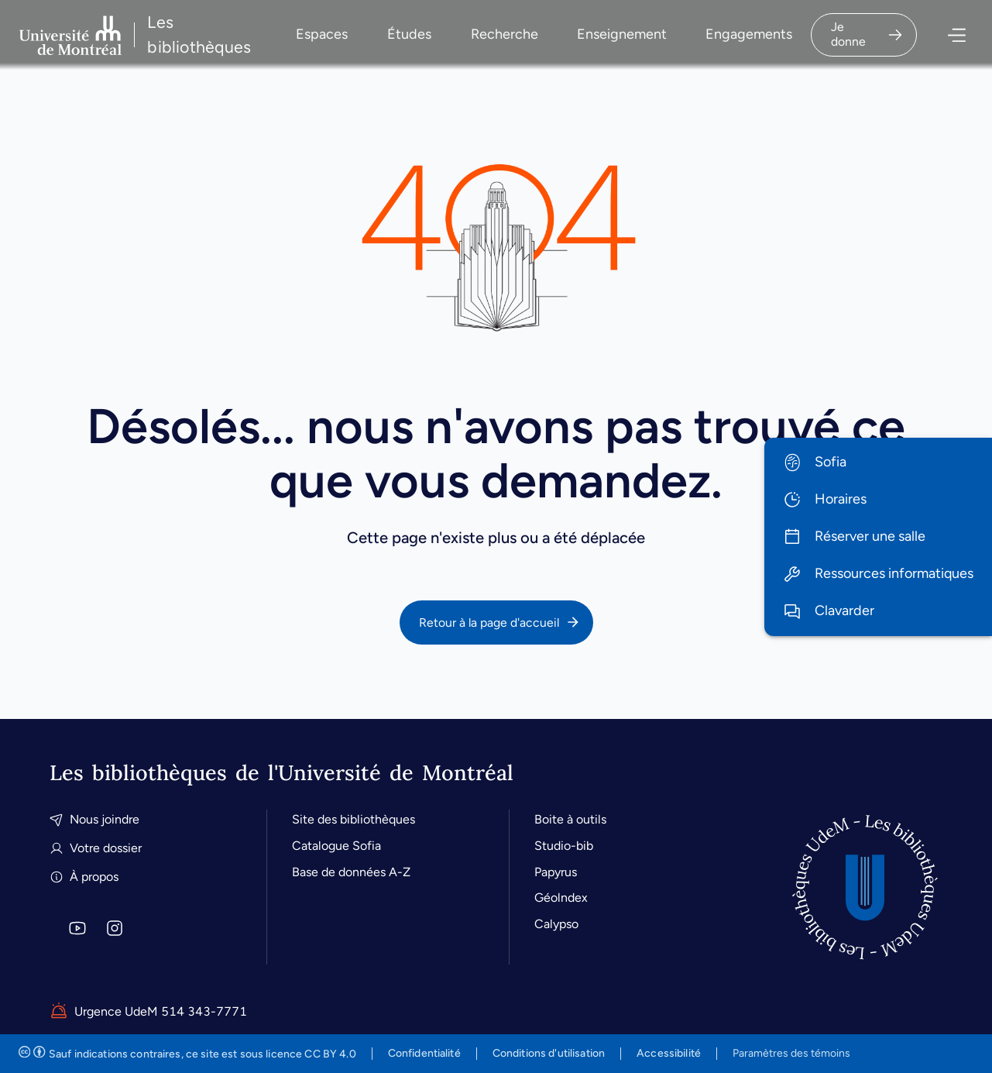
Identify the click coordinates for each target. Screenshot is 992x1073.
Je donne (867, 34)
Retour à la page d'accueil (500, 622)
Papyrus (555, 872)
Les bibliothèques (199, 34)
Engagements (748, 34)
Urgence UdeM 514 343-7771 (148, 1011)
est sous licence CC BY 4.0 (187, 1054)
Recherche (504, 34)
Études (409, 34)
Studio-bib (563, 845)
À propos (84, 876)
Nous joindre (94, 819)
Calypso (556, 924)
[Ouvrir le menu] (946, 35)
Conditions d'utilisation (549, 1053)
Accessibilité (669, 1053)
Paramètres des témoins (791, 1053)
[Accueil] (865, 887)
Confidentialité (424, 1053)
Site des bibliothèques (353, 819)
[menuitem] (878, 462)
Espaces (322, 34)
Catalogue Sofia (336, 845)
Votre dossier (96, 848)
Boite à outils (570, 819)
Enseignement (622, 34)
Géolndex (561, 897)
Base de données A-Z (351, 872)
